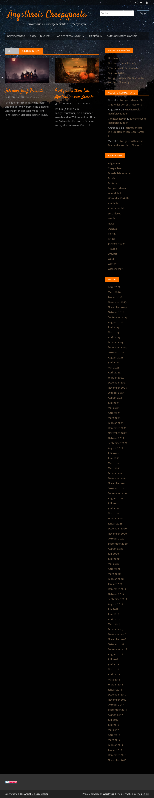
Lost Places (114, 213)
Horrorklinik (115, 193)
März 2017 (114, 739)
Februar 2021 (115, 518)
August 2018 (115, 654)
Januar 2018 (115, 689)
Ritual (111, 238)
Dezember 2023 (117, 382)
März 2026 (114, 292)
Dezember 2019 (117, 588)
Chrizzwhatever (117, 118)
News (111, 223)
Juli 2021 (113, 503)
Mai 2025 (113, 332)
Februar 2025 (116, 342)
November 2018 (117, 639)
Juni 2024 (114, 362)
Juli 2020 (113, 553)
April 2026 (114, 286)
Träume (112, 248)
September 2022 (118, 442)
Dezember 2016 (117, 754)
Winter (112, 263)
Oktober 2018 (116, 644)
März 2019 (114, 624)
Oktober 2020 (116, 538)
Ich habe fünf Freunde (24, 91)
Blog (32, 36)
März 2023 (114, 417)
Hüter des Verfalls (118, 198)
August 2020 (115, 548)
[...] (7, 118)
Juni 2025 (114, 327)
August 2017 (115, 714)
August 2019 (115, 604)
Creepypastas (16, 36)
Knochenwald (116, 208)
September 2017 (117, 709)
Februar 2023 (115, 422)
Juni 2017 (113, 724)
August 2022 (115, 448)
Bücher (45, 36)
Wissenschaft (115, 268)
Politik (112, 233)
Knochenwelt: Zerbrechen (123, 68)
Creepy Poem (115, 168)
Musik (111, 218)
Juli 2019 (113, 609)
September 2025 (118, 317)
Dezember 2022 (117, 427)
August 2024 (115, 357)
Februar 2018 (115, 684)
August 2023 (115, 397)
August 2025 (115, 322)
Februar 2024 (116, 377)
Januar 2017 (115, 750)
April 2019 (114, 619)
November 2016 (117, 760)
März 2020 (114, 573)
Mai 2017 (113, 729)
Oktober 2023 (116, 392)
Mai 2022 (113, 463)
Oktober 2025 (116, 312)
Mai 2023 (113, 407)
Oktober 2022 (116, 438)
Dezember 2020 (117, 528)
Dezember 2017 (117, 694)
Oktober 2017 (116, 704)
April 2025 (114, 337)
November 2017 (117, 699)
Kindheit (113, 203)
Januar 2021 (115, 523)
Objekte (112, 228)
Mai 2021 (113, 513)
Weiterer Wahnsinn (69, 36)
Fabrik (111, 178)
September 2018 (117, 649)
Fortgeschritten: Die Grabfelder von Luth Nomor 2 (126, 131)
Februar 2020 (116, 578)
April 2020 (114, 568)
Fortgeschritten (117, 188)
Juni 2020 (114, 558)
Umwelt (112, 253)
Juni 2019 (113, 614)
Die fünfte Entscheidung (122, 63)
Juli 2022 (113, 453)
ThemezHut (143, 794)
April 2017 (114, 734)
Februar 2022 (116, 473)
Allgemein (114, 163)
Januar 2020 (115, 584)
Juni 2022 (114, 458)
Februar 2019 (115, 629)
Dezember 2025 (117, 302)
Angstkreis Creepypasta (47, 14)
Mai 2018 (113, 669)
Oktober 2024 (116, 352)
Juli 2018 (113, 659)
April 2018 (114, 674)
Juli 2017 (113, 719)
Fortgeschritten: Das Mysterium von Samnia (74, 94)
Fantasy (112, 183)
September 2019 (117, 598)
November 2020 (117, 533)
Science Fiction (116, 243)
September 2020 (118, 543)
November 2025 (117, 307)
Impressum (95, 36)
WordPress (108, 794)
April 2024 (114, 372)
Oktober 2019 (116, 594)
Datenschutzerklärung (122, 36)
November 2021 (117, 483)
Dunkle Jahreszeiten (119, 173)
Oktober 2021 (116, 488)
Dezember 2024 (117, 347)
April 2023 (114, 412)
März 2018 (114, 679)
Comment (35, 97)
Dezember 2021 (117, 478)
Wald (111, 258)
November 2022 (117, 432)
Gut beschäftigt (117, 73)
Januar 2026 (115, 297)
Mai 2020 (113, 563)
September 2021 (117, 493)
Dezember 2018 (117, 634)
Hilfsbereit (114, 58)
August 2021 (115, 498)
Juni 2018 (113, 664)
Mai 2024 (113, 367)
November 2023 (117, 387)
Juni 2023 (113, 402)
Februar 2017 (115, 744)
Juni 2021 (113, 508)
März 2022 (114, 468)
